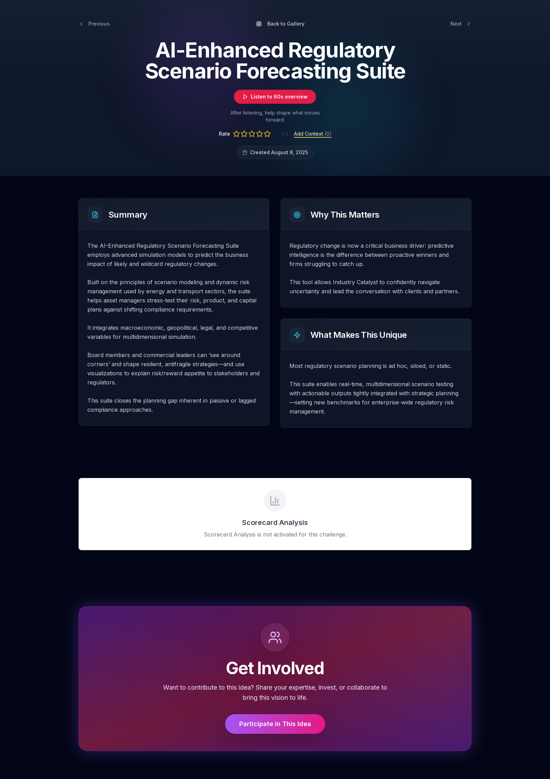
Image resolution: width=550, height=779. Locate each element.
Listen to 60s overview (275, 97)
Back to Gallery (280, 24)
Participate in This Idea (275, 723)
